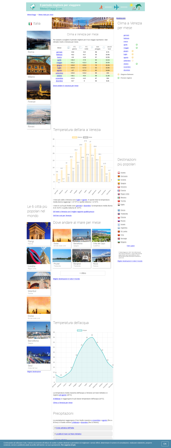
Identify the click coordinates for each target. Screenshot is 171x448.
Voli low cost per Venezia (62, 215)
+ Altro (83, 273)
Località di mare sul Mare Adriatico (68, 434)
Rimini (31, 126)
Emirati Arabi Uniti (34, 318)
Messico (123, 197)
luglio (59, 68)
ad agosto (62, 395)
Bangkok (77, 264)
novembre (59, 78)
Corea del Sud (32, 368)
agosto (59, 70)
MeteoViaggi (31, 15)
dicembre (59, 81)
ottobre (59, 76)
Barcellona (78, 243)
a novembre (95, 420)
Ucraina (123, 180)
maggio (59, 63)
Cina (122, 235)
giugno (59, 65)
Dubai (56, 243)
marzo (59, 57)
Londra (31, 266)
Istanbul (32, 291)
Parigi (31, 241)
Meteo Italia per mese (45, 15)
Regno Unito (32, 269)
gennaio (59, 52)
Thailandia (124, 214)
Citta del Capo (99, 243)
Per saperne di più (68, 445)
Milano (31, 76)
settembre (59, 73)
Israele (123, 224)
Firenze (31, 101)
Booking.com (120, 18)
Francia (30, 244)
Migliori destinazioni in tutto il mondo (66, 279)
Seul (30, 365)
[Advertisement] (83, 105)
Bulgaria (123, 242)
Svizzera (124, 187)
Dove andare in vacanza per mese (65, 86)
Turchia (30, 293)
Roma (31, 52)
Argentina (124, 228)
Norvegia (124, 238)
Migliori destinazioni (34, 371)
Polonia (123, 217)
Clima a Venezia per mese (62, 403)
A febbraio (57, 399)
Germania (124, 176)
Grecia (123, 210)
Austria (123, 173)
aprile (59, 60)
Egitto (123, 204)
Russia (123, 221)
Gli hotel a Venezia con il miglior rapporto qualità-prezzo (73, 212)
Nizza (95, 264)
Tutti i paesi (131, 246)
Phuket (56, 264)
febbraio (59, 55)
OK (165, 444)
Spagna (30, 343)
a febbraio (75, 422)
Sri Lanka (124, 231)
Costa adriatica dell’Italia (65, 428)
